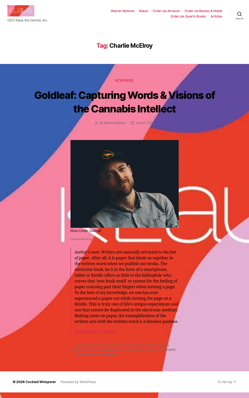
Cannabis (82, 351)
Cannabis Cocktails (128, 351)
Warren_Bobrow (114, 129)
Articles (216, 19)
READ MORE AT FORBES (97, 337)
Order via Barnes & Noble (203, 14)
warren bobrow (86, 360)
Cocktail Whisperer (136, 355)
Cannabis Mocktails (156, 351)
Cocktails (156, 355)
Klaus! (143, 14)
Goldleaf (170, 355)
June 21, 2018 (145, 129)
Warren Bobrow (122, 14)
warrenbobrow (108, 360)
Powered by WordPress (79, 387)
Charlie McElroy (110, 355)
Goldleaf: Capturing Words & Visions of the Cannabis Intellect (124, 107)
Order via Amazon (166, 14)
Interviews (124, 86)
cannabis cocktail (101, 351)
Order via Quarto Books (188, 19)
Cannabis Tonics (87, 355)
